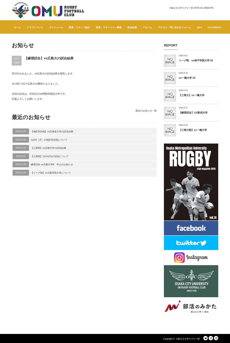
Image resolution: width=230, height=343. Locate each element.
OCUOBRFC (214, 27)
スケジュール (56, 27)
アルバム (147, 27)
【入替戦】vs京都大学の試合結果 (48, 148)
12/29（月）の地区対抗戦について (49, 139)
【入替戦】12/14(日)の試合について (50, 156)
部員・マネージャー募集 (109, 27)
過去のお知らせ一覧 (146, 110)
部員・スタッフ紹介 (79, 27)
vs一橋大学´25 (187, 77)
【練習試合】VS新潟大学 (193, 112)
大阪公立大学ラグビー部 (188, 339)
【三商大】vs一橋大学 (191, 95)
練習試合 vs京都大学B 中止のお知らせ (52, 164)
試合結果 (132, 27)
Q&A (199, 27)
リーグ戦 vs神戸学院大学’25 (196, 60)
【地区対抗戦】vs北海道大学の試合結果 (52, 131)
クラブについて (35, 27)
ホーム (17, 27)
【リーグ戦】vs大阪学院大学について (51, 172)
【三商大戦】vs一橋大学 (193, 130)
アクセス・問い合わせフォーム (174, 27)
